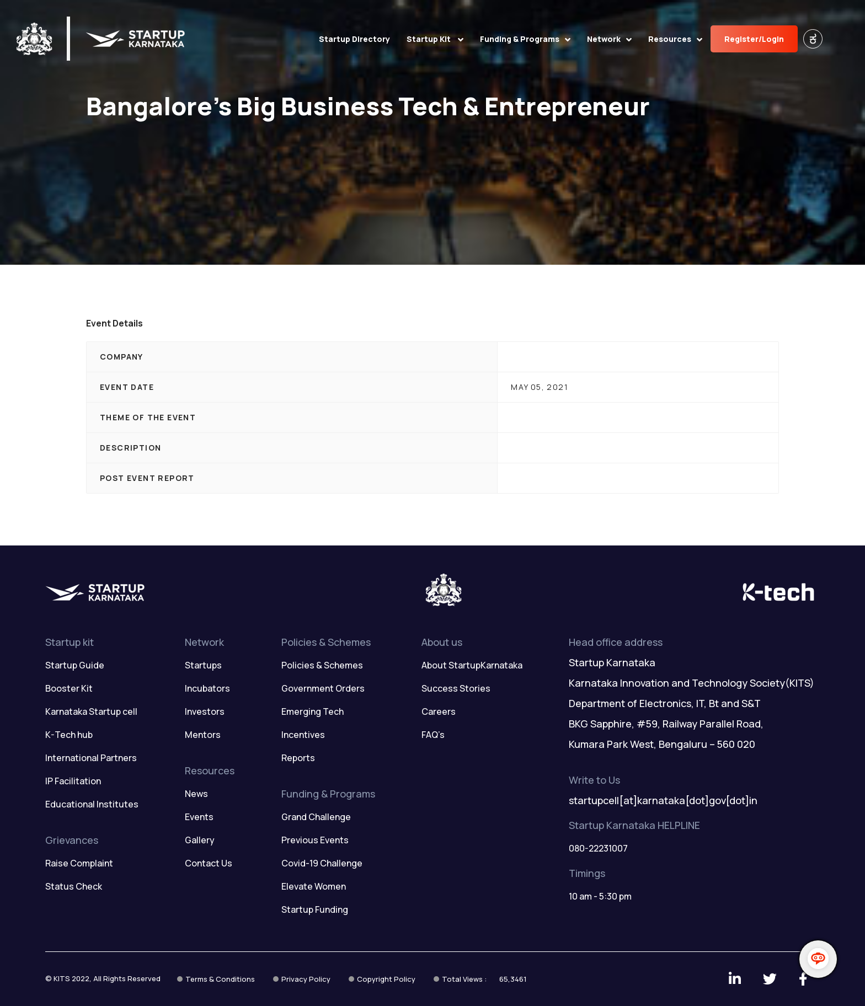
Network (609, 39)
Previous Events (315, 840)
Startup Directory (354, 39)
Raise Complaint (79, 863)
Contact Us (208, 863)
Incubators (207, 688)
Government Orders (323, 688)
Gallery (200, 840)
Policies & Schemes (322, 665)
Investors (205, 711)
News (196, 794)
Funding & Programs (525, 39)
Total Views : (484, 979)
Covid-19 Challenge (321, 863)
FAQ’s (433, 735)
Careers (438, 711)
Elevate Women (313, 886)
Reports (298, 758)
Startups (203, 665)
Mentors (203, 735)
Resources (675, 39)
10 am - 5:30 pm (600, 896)
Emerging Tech (312, 711)
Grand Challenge (316, 817)
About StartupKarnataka (471, 665)
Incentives (303, 735)
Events (199, 817)
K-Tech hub (69, 735)
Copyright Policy (386, 979)
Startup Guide (74, 665)
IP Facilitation (73, 781)
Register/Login (754, 39)
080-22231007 (598, 848)
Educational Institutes (91, 804)
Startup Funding (314, 909)
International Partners (91, 758)
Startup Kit (435, 39)
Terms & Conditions (220, 979)
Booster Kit (69, 688)
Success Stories (455, 688)
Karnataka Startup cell (91, 711)
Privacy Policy (305, 979)
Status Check (73, 886)
